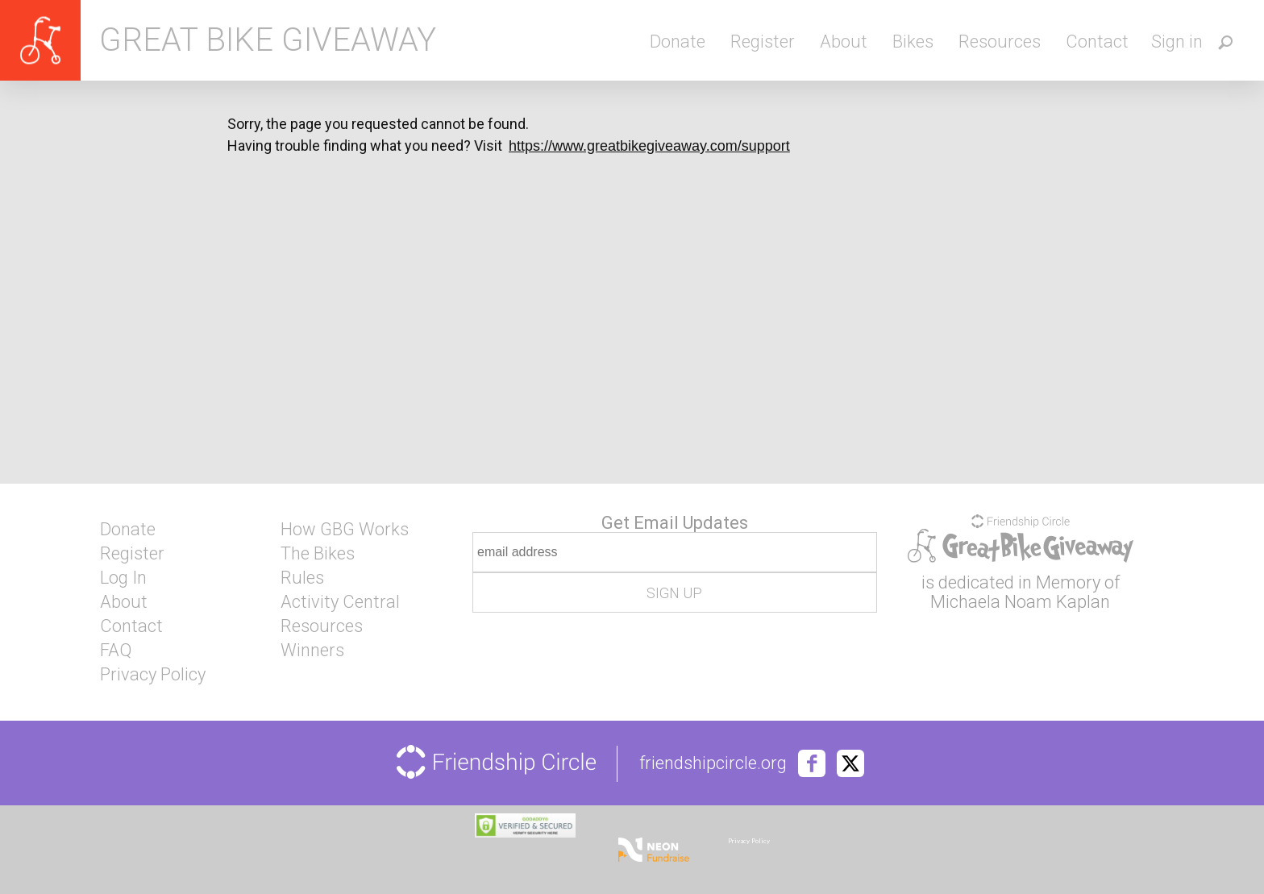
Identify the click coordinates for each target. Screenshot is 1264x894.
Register (762, 41)
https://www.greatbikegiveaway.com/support (649, 146)
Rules (302, 578)
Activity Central (340, 602)
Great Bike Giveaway (267, 40)
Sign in (1177, 41)
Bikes (912, 41)
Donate (677, 41)
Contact (1097, 41)
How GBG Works (345, 529)
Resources (999, 41)
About (843, 41)
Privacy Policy (153, 675)
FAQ (115, 650)
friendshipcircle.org (713, 763)
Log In (123, 578)
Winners (312, 650)
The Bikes (318, 554)
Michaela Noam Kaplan (1020, 602)
